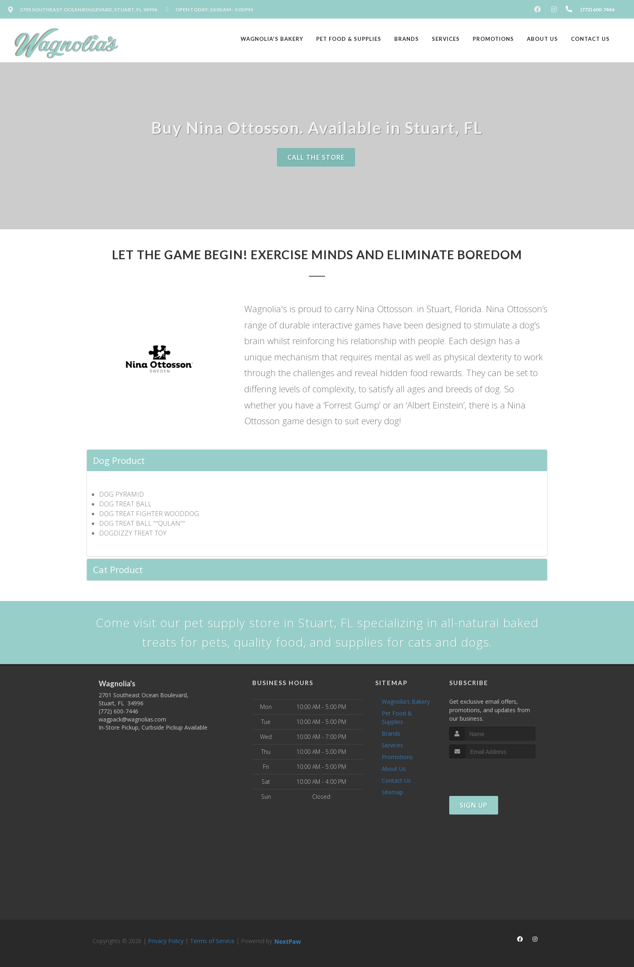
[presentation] (492, 773)
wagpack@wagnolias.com (132, 719)
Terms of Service (212, 941)
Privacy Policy (166, 941)
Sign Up (474, 805)
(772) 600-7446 (118, 711)
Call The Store (315, 157)
